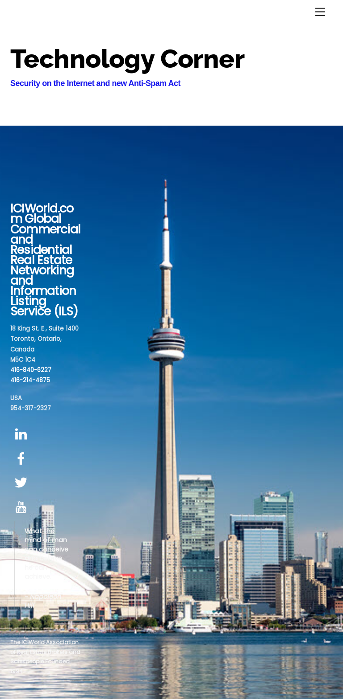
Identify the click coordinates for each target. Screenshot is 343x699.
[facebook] (22, 458)
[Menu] (320, 12)
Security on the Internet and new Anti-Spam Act (95, 83)
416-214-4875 (30, 380)
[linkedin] (22, 434)
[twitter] (22, 483)
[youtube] (22, 507)
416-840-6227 (30, 370)
